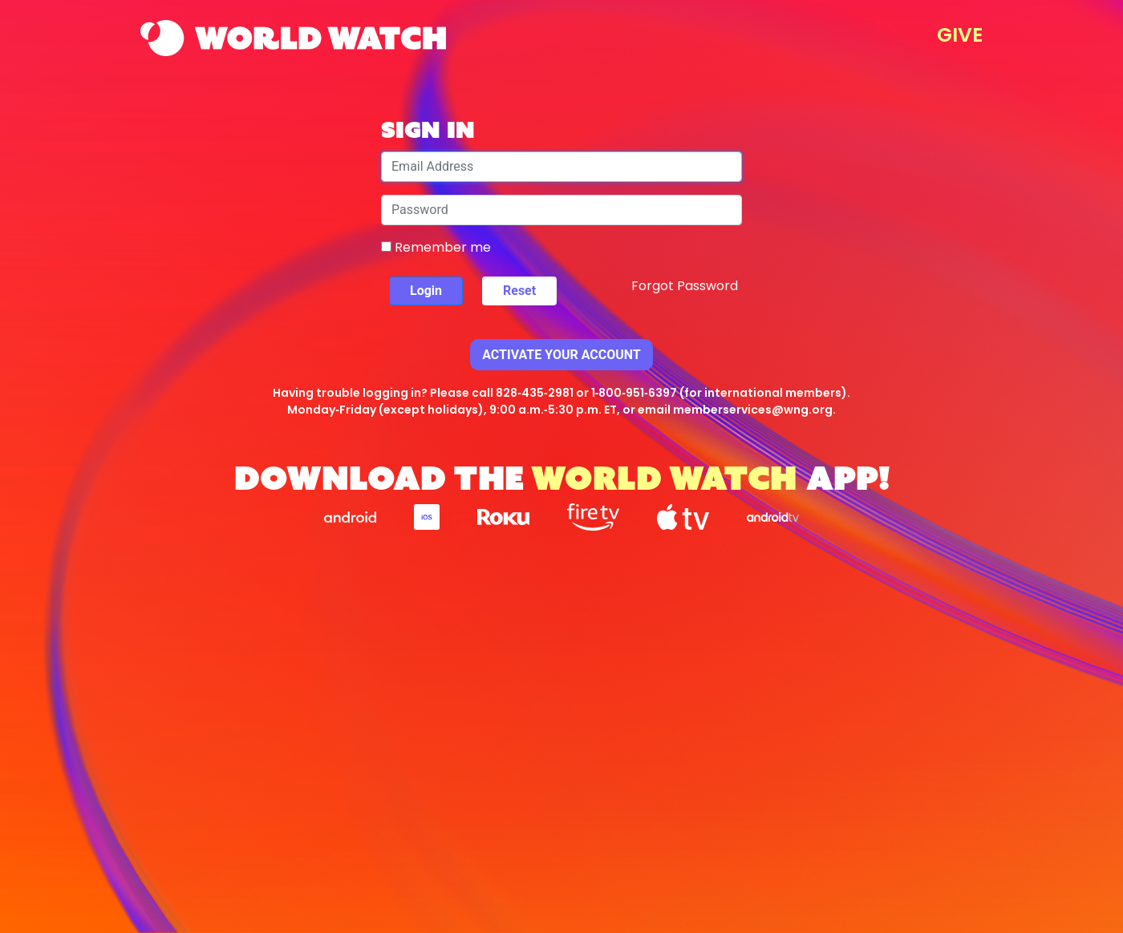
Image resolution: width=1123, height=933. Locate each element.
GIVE (960, 35)
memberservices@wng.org (753, 410)
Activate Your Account (561, 354)
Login (426, 290)
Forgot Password (684, 286)
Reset (519, 290)
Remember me (436, 247)
